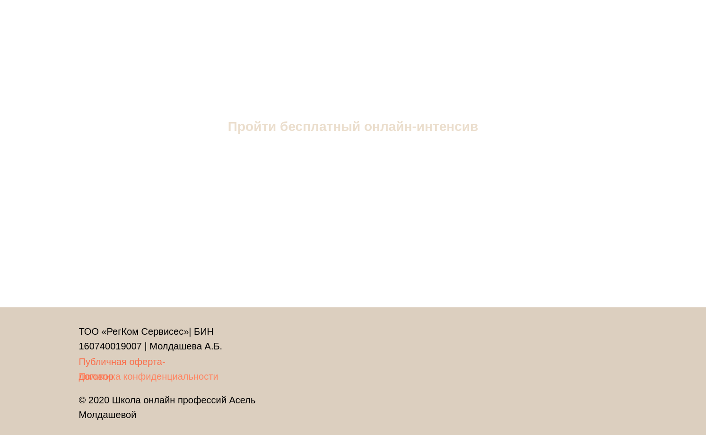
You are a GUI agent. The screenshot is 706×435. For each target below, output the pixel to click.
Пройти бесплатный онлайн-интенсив (353, 126)
